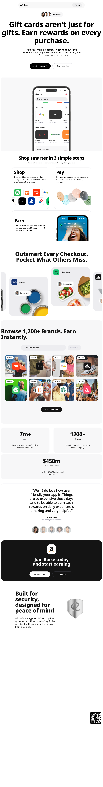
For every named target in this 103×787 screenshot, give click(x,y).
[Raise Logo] (24, 5)
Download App (63, 66)
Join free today (40, 66)
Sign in (77, 5)
